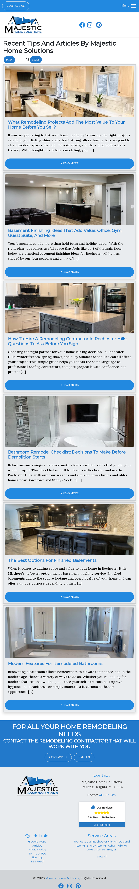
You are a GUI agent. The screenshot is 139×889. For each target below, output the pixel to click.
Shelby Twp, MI (96, 845)
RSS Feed (37, 861)
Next (35, 59)
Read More (69, 163)
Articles (37, 845)
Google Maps (37, 841)
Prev (9, 59)
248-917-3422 (107, 795)
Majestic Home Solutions (62, 878)
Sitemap (37, 857)
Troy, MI (111, 849)
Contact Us (16, 5)
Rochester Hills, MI (105, 841)
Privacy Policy (37, 849)
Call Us (84, 757)
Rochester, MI (82, 841)
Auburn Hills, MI (117, 845)
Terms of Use (37, 853)
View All (102, 856)
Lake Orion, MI (96, 849)
